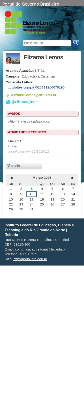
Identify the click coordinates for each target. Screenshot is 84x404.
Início (12, 146)
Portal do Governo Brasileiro (30, 3)
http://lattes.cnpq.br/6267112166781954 (36, 87)
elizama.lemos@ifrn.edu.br (33, 95)
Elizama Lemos (38, 23)
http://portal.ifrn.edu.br (30, 259)
